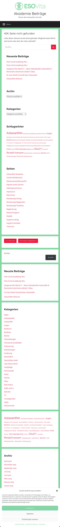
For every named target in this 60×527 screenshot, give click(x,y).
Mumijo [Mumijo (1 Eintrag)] (13, 149)
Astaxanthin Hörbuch (14, 79)
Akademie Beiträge (30, 13)
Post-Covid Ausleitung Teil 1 (16, 62)
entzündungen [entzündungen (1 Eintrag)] (42, 143)
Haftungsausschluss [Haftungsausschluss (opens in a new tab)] (14, 188)
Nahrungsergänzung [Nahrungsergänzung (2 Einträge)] (22, 149)
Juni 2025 (7, 475)
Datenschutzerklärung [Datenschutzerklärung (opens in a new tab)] (31, 524)
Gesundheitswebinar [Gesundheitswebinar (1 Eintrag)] (36, 145)
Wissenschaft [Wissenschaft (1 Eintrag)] (20, 156)
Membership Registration (15, 202)
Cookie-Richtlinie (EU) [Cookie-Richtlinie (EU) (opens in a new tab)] (14, 178)
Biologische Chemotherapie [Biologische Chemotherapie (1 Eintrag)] (13, 137)
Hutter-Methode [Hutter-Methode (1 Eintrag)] (45, 145)
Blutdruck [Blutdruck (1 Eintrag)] (32, 137)
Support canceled (13, 223)
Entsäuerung (9, 346)
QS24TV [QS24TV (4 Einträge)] (38, 149)
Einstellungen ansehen (30, 519)
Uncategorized (9, 399)
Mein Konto (10, 195)
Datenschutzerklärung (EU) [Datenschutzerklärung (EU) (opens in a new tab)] (16, 181)
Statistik (9, 216)
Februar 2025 (9, 482)
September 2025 (10, 468)
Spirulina (7, 392)
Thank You (10, 227)
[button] (57, 491)
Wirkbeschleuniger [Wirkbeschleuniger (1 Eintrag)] (11, 156)
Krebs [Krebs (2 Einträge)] (8, 149)
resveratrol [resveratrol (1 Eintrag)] (45, 149)
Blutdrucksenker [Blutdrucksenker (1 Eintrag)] (40, 137)
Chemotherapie (10, 339)
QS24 (6, 381)
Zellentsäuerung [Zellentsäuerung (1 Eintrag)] (28, 156)
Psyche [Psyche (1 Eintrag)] (32, 149)
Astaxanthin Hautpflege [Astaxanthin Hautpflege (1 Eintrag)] (29, 133)
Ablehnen (30, 514)
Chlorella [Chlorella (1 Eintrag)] (27, 140)
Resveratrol (8, 385)
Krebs (6, 374)
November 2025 (10, 465)
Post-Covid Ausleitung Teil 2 (16, 65)
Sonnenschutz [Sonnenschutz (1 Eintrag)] (36, 153)
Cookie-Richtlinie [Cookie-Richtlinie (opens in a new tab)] (19, 524)
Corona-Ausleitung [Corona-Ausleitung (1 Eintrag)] (48, 140)
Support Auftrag (12, 220)
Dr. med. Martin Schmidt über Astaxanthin (21, 75)
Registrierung (11, 209)
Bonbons (7, 332)
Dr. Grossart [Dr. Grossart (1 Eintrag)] (9, 143)
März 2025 (8, 479)
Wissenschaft (9, 406)
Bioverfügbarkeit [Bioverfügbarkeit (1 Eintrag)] (25, 137)
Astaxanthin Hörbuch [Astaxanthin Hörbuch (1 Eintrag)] (40, 133)
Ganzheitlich (8, 357)
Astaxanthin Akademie (14, 174)
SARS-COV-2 (9, 388)
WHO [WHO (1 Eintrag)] (48, 153)
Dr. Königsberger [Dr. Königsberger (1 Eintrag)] (17, 143)
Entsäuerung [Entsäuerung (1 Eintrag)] (35, 143)
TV (5, 395)
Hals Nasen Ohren (11, 364)
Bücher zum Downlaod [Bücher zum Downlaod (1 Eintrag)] (19, 140)
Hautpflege (8, 367)
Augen (6, 325)
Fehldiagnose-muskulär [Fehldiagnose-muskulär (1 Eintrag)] (12, 145)
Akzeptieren (30, 508)
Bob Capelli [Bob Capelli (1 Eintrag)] (48, 137)
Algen (6, 315)
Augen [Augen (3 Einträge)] (49, 133)
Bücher (7, 336)
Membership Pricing (13, 199)
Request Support (12, 213)
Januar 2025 (8, 486)
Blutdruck (7, 329)
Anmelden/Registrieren (28, 241)
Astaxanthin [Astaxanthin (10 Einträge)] (14, 133)
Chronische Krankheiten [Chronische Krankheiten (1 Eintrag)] (37, 140)
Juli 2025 (7, 472)
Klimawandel (9, 371)
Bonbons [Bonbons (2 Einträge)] (9, 140)
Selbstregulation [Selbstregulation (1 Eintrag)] (28, 153)
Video (6, 402)
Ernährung (8, 353)
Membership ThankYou (15, 206)
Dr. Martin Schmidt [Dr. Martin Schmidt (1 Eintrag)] (26, 143)
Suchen (7, 253)
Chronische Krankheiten (13, 343)
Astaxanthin (8, 322)
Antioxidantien (9, 318)
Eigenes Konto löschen (15, 185)
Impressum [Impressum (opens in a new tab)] (42, 524)
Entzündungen (9, 350)
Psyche (7, 378)
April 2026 (8, 461)
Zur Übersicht (10, 241)
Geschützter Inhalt (11, 360)
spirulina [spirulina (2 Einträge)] (43, 153)
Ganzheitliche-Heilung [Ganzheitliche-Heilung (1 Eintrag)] (24, 145)
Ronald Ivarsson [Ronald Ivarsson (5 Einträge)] (15, 152)
